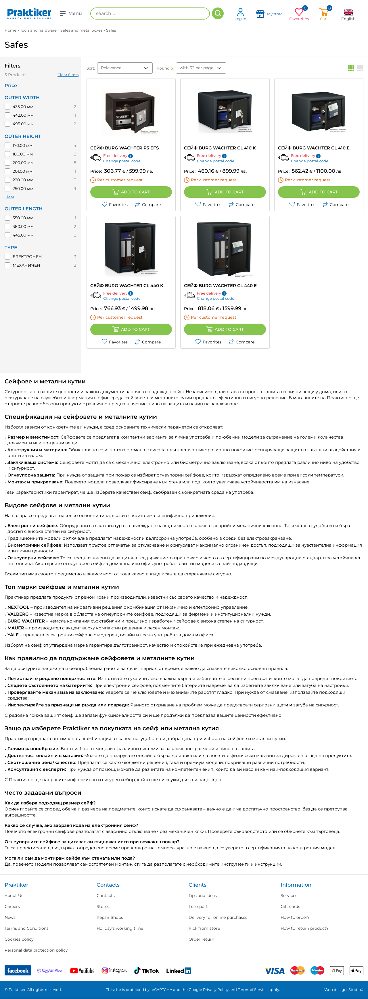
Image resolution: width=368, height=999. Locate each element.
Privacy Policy (216, 989)
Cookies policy (19, 939)
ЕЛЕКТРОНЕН (27, 256)
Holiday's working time (120, 928)
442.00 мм (23, 115)
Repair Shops (110, 917)
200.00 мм (23, 162)
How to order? (295, 917)
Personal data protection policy (36, 950)
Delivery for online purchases (218, 917)
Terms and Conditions (27, 928)
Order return (201, 939)
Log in (240, 14)
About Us (14, 895)
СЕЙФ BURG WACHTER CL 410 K (220, 148)
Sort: (91, 68)
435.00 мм (23, 106)
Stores (103, 906)
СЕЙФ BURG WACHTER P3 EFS (124, 148)
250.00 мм (23, 188)
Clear (9, 197)
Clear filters (67, 74)
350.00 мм (23, 217)
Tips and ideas (203, 895)
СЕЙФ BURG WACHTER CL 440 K (126, 285)
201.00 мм (22, 171)
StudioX (355, 989)
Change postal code (122, 161)
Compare (148, 205)
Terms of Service (253, 989)
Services (289, 895)
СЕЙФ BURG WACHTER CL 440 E (220, 285)
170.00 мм (22, 145)
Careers (12, 906)
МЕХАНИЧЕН (26, 265)
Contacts (106, 895)
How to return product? (305, 928)
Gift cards (290, 906)
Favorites (114, 205)
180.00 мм (23, 154)
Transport (198, 906)
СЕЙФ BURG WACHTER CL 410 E (314, 148)
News (10, 917)
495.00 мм (23, 123)
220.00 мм (23, 179)
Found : (165, 68)
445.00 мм (23, 235)
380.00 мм (23, 226)
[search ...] (150, 13)
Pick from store (204, 928)
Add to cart (131, 192)
